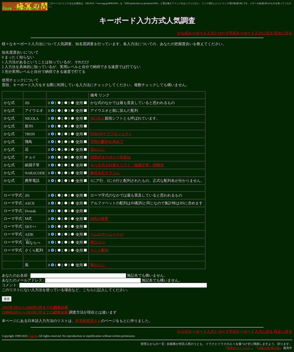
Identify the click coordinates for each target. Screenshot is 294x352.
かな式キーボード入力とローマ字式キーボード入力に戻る (225, 33)
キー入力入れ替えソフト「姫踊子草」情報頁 (127, 165)
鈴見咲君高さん (88, 321)
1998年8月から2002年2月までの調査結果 (35, 312)
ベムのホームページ (106, 234)
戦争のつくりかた (239, 348)
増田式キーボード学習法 (110, 157)
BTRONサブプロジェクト (111, 134)
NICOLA (97, 118)
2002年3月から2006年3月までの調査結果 (35, 307)
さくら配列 (99, 250)
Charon (32, 336)
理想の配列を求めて (106, 142)
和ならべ (97, 242)
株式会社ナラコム (105, 173)
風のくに (97, 265)
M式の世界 (99, 219)
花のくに (97, 149)
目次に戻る (283, 33)
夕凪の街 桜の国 (269, 348)
